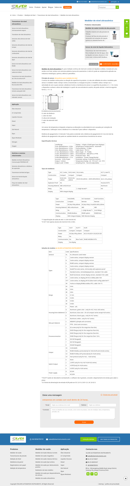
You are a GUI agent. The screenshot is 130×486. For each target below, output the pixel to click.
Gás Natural (15, 129)
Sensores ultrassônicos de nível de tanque (22, 46)
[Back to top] (126, 478)
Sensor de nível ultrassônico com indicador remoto (21, 96)
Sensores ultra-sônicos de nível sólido (21, 40)
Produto (37, 7)
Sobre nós (58, 7)
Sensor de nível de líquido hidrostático (99, 47)
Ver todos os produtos (108, 439)
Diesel (13, 121)
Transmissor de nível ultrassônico (48, 15)
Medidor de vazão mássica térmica (46, 459)
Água (13, 133)
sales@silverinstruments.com (99, 2)
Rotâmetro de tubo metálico (44, 470)
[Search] (117, 7)
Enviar (84, 422)
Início (31, 7)
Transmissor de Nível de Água (20, 172)
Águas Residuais (16, 138)
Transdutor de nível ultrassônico (21, 34)
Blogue (50, 7)
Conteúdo (45, 410)
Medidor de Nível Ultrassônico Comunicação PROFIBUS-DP (21, 161)
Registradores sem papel (18, 465)
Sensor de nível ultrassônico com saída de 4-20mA (21, 71)
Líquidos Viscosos (17, 117)
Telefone (83, 405)
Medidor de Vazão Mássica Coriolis (46, 453)
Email (47, 405)
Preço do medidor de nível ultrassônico (19, 184)
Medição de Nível (30, 15)
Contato (67, 7)
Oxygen (14, 146)
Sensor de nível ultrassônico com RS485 (21, 65)
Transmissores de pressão (18, 456)
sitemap (101, 484)
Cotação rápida (88, 439)
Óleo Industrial (16, 109)
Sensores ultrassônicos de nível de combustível (22, 52)
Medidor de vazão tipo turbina (45, 462)
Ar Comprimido (16, 113)
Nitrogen (14, 142)
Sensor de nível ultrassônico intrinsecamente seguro (20, 29)
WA (126, 28)
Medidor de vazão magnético (44, 456)
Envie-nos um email (109, 395)
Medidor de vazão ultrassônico (45, 478)
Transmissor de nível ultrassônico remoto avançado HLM (21, 90)
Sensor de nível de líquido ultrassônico (19, 178)
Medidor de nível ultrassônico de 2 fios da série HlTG (22, 84)
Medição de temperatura (18, 468)
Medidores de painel (16, 462)
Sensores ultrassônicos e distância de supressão (22, 167)
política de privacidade (112, 484)
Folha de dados (94, 64)
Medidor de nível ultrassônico (51, 69)
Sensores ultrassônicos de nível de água (22, 58)
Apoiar (44, 7)
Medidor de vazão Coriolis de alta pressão (100, 28)
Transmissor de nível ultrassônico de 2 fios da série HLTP (21, 77)
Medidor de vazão (15, 453)
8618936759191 (37, 439)
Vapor (13, 125)
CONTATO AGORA (111, 64)
